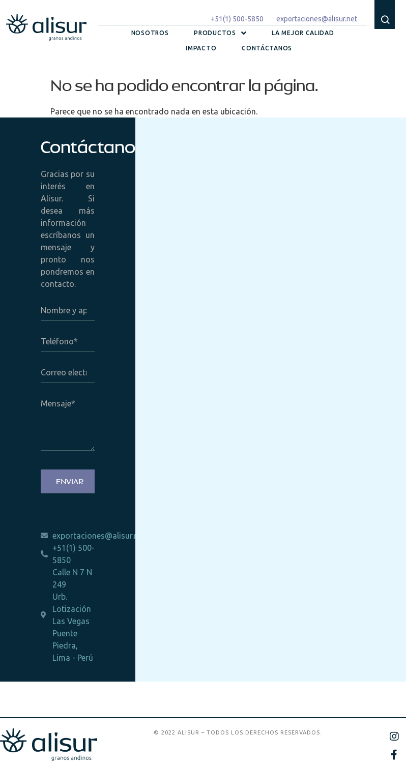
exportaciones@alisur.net (316, 19)
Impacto (201, 48)
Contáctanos (267, 48)
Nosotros (150, 33)
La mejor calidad (303, 33)
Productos (220, 33)
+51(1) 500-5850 (237, 19)
